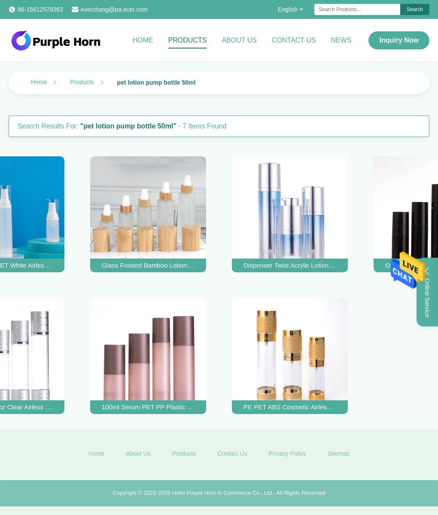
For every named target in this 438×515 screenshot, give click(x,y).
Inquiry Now (399, 40)
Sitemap (339, 454)
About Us (239, 40)
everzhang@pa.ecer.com (114, 9)
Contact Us (294, 40)
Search (415, 9)
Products (187, 40)
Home (143, 40)
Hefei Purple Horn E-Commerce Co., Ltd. (223, 494)
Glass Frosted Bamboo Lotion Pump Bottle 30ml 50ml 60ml (148, 265)
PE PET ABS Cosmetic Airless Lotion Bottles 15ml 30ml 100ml (289, 407)
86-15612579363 (40, 9)
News (341, 40)
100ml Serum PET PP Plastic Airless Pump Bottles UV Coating (148, 407)
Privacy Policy (287, 454)
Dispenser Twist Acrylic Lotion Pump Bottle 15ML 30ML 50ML (289, 265)
